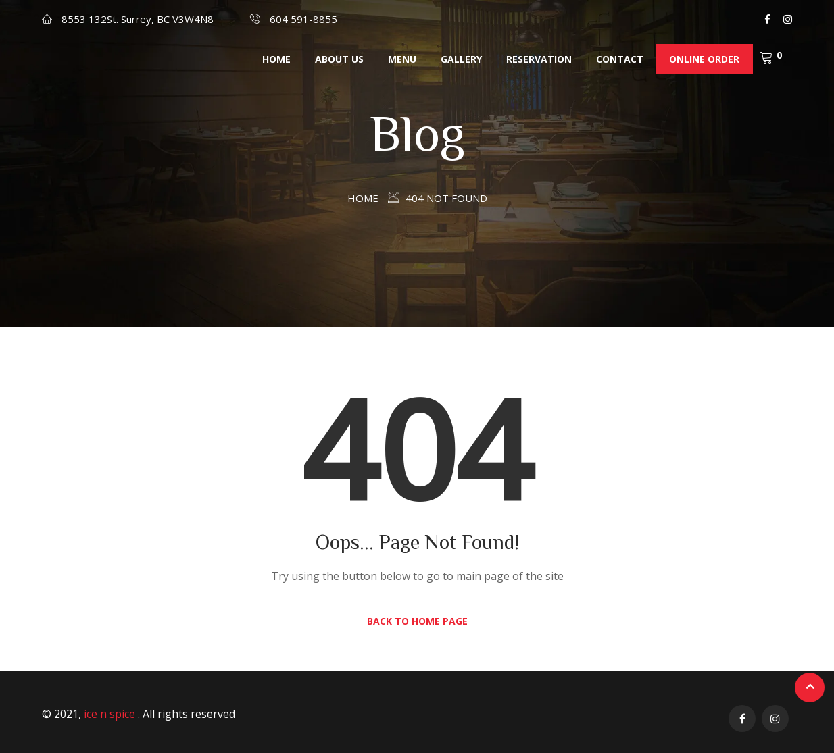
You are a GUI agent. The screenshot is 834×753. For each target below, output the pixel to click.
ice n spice (111, 713)
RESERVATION (539, 59)
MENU (402, 59)
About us (339, 59)
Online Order (704, 59)
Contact (619, 59)
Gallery (461, 59)
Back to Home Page (417, 621)
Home (276, 59)
